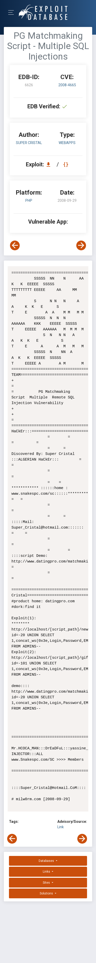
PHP (28, 200)
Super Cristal (29, 143)
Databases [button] (47, 861)
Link (60, 827)
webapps (67, 143)
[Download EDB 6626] (49, 164)
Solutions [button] (47, 893)
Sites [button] (47, 882)
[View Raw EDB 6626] (66, 164)
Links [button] (47, 871)
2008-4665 (67, 85)
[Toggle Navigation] (12, 12)
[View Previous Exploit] (15, 245)
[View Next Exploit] (81, 245)
